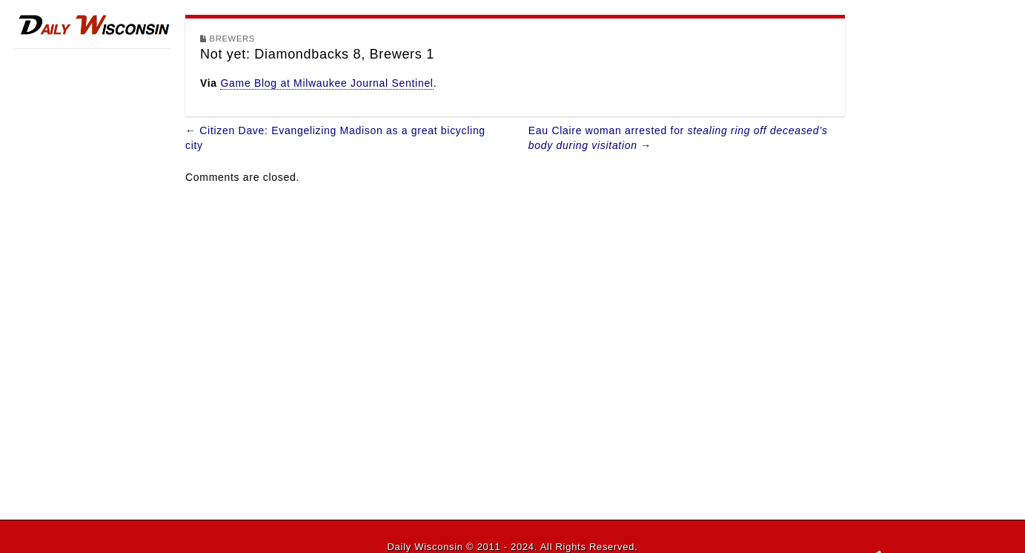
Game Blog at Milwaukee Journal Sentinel (326, 83)
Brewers (232, 38)
